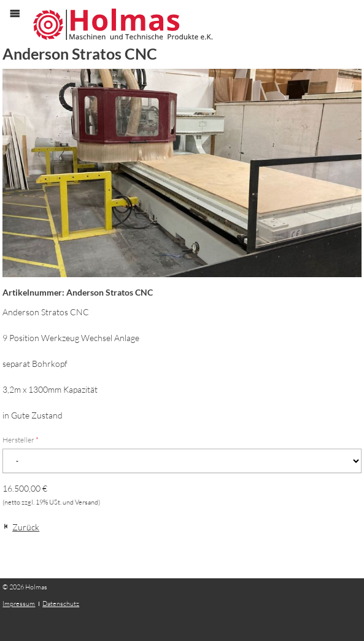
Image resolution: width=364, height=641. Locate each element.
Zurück (25, 527)
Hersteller (20, 439)
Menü (21, 23)
